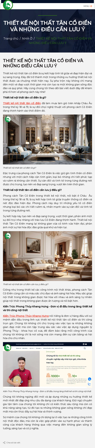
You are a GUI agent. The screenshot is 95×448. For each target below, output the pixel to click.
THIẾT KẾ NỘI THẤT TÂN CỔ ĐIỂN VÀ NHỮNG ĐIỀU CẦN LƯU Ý (43, 63)
